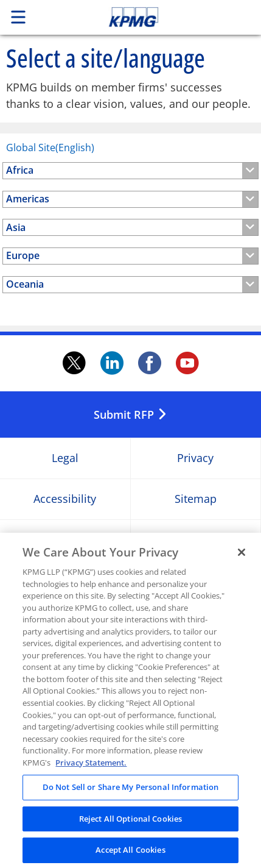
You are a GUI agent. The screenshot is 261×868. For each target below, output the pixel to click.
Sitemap (196, 500)
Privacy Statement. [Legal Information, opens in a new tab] (91, 770)
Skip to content (157, 17)
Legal (65, 459)
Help (65, 540)
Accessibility (64, 500)
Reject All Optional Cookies (131, 826)
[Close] (241, 560)
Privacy (195, 459)
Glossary (195, 540)
